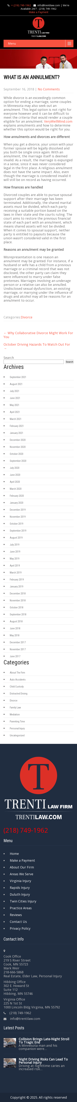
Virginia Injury (20, 881)
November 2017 (18, 649)
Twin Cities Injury (23, 901)
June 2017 (15, 656)
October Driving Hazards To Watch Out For (37, 346)
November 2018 (18, 600)
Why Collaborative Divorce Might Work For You (38, 335)
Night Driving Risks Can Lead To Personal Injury (43, 1061)
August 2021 (16, 384)
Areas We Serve (21, 874)
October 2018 (16, 607)
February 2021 (17, 426)
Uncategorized (17, 735)
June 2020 (15, 474)
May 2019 (14, 558)
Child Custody (17, 686)
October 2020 (16, 453)
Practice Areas (21, 908)
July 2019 (14, 544)
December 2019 (18, 509)
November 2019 (18, 516)
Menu (12, 43)
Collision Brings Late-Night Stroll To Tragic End (44, 1040)
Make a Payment (38, 12)
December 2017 (18, 642)
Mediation (15, 714)
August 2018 (16, 621)
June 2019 (15, 551)
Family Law (15, 707)
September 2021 (18, 377)
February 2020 (17, 495)
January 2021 (16, 433)
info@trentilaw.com (49, 5)
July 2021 (14, 391)
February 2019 (17, 579)
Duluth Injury (20, 894)
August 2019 (16, 537)
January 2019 (16, 586)
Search (9, 357)
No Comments (49, 89)
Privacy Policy (20, 928)
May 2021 (14, 405)
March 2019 (16, 572)
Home (14, 853)
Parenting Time (17, 721)
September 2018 (18, 614)
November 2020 (18, 446)
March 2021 (16, 419)
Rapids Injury (20, 887)
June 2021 (15, 398)
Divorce (26, 317)
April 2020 (15, 481)
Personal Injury (17, 728)
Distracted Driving (18, 693)
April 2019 (15, 565)
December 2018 (18, 593)
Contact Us (18, 921)
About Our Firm (22, 867)
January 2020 (16, 502)
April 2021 (15, 412)
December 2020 (18, 440)
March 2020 (16, 488)
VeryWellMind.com (58, 121)
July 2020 (14, 467)
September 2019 (18, 530)
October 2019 (16, 523)
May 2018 (14, 635)
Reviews (16, 915)
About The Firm (17, 672)
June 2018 (15, 628)
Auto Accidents (18, 679)
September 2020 (18, 460)
